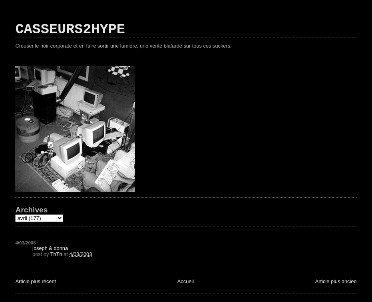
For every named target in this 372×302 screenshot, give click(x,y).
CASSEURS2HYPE (70, 30)
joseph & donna (50, 248)
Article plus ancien (336, 281)
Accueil (185, 281)
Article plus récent (35, 281)
